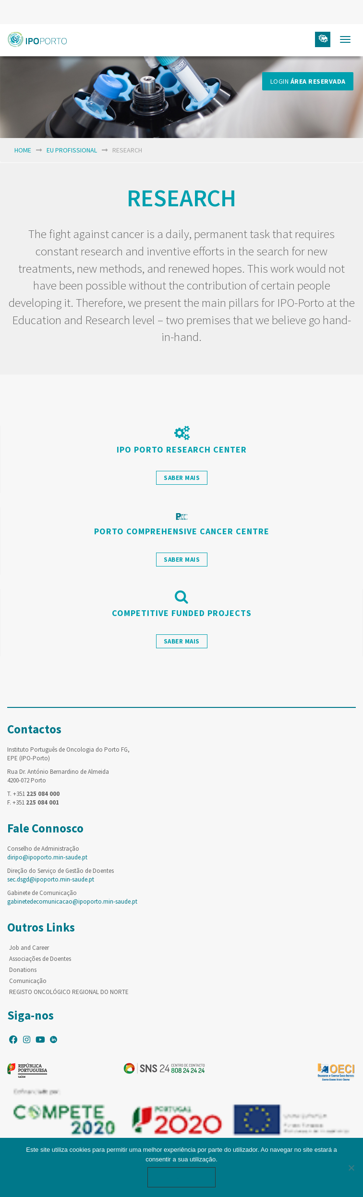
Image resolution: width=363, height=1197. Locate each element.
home (22, 150)
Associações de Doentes (40, 959)
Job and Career (29, 948)
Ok (181, 1177)
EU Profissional (72, 150)
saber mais (182, 478)
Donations (22, 970)
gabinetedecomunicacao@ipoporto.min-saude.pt (72, 901)
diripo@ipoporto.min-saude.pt (47, 857)
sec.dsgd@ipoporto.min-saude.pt (50, 879)
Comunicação (28, 981)
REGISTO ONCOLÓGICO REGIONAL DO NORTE (69, 992)
